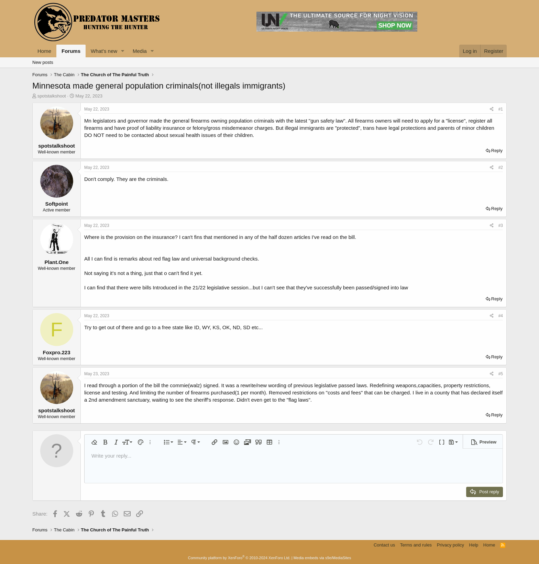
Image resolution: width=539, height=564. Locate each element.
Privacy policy (450, 545)
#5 (500, 373)
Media (140, 51)
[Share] (491, 109)
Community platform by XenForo (239, 558)
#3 (500, 225)
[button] (123, 51)
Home (44, 51)
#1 (500, 109)
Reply (497, 150)
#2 (500, 167)
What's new (104, 51)
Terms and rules (416, 545)
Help (473, 545)
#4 (500, 315)
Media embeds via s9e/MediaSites (322, 558)
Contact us (384, 545)
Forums (71, 51)
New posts (42, 62)
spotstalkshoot (51, 96)
